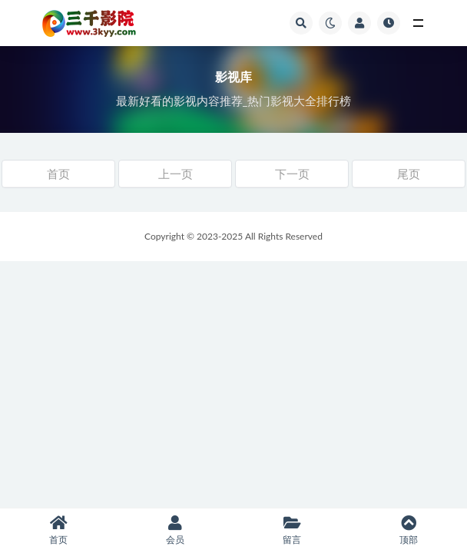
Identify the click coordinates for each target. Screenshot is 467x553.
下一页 (292, 173)
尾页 (408, 173)
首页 (58, 173)
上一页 (175, 173)
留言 (292, 530)
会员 (175, 530)
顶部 (408, 530)
